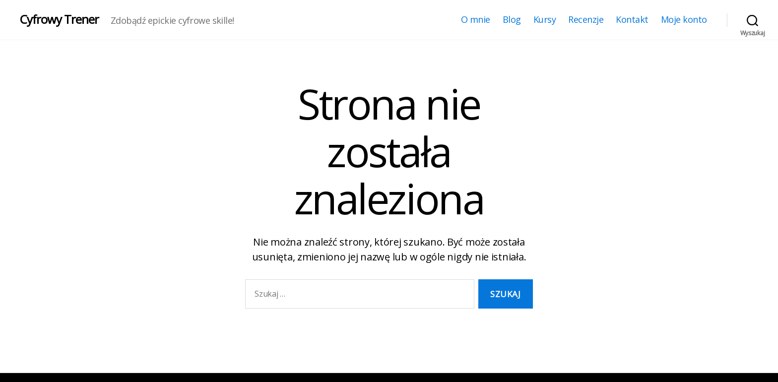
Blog (512, 19)
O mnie (475, 19)
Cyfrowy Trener (59, 19)
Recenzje (585, 19)
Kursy (544, 19)
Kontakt (632, 19)
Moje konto (684, 19)
